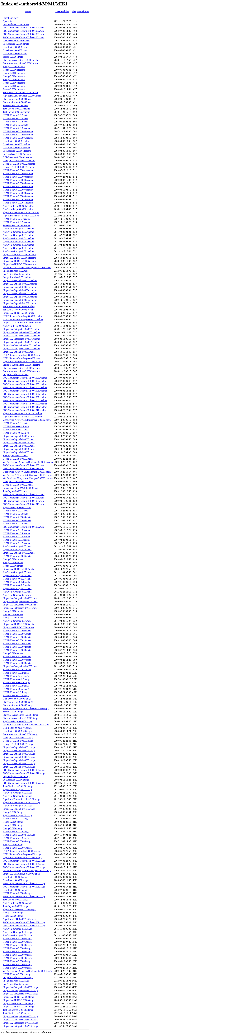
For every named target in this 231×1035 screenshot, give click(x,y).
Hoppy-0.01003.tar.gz (13, 844)
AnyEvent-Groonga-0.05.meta (17, 572)
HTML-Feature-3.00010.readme (18, 199)
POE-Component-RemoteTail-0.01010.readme (25, 407)
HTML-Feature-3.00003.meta (17, 650)
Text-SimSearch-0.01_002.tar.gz (18, 1010)
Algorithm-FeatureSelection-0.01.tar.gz (21, 799)
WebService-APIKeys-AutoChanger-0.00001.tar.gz (27, 870)
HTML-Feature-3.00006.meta (17, 656)
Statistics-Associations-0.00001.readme (21, 365)
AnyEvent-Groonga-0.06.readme (18, 245)
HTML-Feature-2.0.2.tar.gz (16, 831)
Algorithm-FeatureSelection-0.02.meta (21, 215)
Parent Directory (10, 18)
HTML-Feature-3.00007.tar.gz (17, 964)
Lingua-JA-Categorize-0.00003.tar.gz (20, 990)
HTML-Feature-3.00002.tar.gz (17, 938)
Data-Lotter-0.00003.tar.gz (15, 890)
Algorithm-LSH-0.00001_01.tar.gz (19, 919)
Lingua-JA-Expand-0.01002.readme (20, 303)
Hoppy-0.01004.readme (14, 82)
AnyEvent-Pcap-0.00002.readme (18, 209)
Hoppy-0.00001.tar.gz (13, 916)
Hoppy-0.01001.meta (13, 611)
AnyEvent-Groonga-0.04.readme (18, 238)
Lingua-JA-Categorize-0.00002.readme (21, 332)
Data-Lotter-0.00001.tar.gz (15, 877)
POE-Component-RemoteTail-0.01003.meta (23, 34)
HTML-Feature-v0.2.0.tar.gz (16, 689)
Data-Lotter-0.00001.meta (15, 47)
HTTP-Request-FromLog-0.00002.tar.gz (22, 851)
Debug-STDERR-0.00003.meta (18, 459)
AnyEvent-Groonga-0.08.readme (18, 251)
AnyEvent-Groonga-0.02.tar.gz (17, 792)
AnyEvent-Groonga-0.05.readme (18, 241)
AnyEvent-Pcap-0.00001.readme (18, 206)
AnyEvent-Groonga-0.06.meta (17, 575)
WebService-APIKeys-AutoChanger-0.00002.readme (28, 478)
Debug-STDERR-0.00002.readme (19, 164)
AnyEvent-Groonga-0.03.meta (17, 595)
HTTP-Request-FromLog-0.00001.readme (23, 316)
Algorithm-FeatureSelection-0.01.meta (21, 212)
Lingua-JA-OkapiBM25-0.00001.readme (22, 322)
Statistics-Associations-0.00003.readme (21, 371)
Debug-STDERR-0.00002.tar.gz (18, 737)
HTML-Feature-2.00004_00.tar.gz (19, 835)
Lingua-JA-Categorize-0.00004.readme (21, 339)
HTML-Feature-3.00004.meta (17, 630)
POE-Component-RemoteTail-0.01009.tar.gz (24, 922)
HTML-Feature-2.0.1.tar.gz (16, 818)
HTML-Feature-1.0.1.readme (16, 540)
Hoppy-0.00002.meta (13, 566)
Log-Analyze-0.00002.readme (17, 154)
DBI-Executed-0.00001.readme (17, 157)
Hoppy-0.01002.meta (13, 559)
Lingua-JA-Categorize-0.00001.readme (21, 329)
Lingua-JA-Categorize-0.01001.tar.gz (20, 1023)
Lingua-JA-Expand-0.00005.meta (18, 446)
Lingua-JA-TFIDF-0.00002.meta (18, 569)
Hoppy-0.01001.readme (14, 73)
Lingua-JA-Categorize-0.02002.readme (21, 348)
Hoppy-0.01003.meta (13, 653)
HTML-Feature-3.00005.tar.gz (17, 951)
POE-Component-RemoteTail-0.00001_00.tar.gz (25, 708)
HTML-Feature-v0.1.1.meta (16, 426)
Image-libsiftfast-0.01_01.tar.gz (18, 977)
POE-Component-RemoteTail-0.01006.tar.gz (24, 886)
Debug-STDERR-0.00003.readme (19, 167)
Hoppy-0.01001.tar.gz (13, 825)
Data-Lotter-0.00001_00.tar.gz (17, 731)
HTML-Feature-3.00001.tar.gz (17, 942)
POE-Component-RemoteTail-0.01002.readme (25, 381)
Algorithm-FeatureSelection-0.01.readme (22, 413)
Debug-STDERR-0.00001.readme (19, 160)
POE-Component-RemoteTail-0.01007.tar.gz (24, 783)
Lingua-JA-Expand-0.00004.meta (18, 442)
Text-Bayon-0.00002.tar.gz (15, 906)
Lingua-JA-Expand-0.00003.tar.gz (19, 750)
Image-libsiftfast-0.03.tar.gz (16, 984)
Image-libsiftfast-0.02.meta (15, 271)
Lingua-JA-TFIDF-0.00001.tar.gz (18, 1006)
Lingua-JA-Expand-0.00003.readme (20, 287)
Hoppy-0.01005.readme (14, 86)
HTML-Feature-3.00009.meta (17, 637)
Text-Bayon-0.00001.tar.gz (15, 899)
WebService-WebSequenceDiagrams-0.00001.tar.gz (27, 971)
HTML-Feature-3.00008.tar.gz (17, 967)
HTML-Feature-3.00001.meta (17, 643)
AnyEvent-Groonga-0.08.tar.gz (17, 815)
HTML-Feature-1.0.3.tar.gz (16, 685)
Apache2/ (7, 21)
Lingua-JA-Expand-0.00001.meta (18, 352)
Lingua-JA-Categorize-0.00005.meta (20, 604)
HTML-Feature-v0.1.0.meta (16, 433)
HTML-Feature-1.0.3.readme (16, 530)
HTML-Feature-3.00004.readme (18, 180)
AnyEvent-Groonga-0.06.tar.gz (17, 935)
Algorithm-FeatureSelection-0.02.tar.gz (21, 802)
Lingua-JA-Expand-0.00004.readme (20, 290)
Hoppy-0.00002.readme (14, 70)
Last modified (62, 11)
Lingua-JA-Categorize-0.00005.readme (21, 342)
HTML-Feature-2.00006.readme (18, 138)
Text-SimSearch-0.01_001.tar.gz (18, 786)
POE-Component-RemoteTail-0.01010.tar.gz (24, 896)
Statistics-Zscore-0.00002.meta (17, 102)
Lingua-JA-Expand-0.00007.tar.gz (19, 763)
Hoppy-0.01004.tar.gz (13, 822)
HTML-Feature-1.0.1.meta (15, 423)
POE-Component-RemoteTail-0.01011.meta (23, 468)
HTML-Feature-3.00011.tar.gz (17, 974)
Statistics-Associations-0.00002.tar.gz (20, 718)
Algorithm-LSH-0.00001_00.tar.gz (19, 909)
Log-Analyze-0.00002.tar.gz (16, 779)
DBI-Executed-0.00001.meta (16, 40)
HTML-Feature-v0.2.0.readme (17, 585)
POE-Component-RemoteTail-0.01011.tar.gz (24, 773)
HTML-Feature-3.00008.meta (17, 663)
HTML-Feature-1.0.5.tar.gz (16, 695)
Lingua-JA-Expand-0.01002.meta (18, 553)
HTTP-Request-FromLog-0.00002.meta (21, 358)
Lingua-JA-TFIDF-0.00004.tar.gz (18, 1000)
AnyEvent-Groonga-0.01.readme (18, 228)
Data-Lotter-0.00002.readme (16, 144)
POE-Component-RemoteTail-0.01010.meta (23, 504)
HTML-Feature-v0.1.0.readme (17, 578)
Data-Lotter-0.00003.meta (15, 53)
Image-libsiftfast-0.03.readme (17, 277)
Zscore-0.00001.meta (13, 57)
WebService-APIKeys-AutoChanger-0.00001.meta (27, 471)
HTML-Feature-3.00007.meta (17, 660)
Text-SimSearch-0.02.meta (15, 105)
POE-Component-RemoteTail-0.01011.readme (25, 410)
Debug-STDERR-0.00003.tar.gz (18, 741)
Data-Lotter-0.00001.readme (16, 141)
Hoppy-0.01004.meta (13, 562)
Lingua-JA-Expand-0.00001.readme (20, 280)
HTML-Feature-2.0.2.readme (16, 222)
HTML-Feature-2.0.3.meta (15, 523)
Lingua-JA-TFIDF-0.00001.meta (18, 313)
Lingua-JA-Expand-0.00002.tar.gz (19, 760)
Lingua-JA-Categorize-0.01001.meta (20, 608)
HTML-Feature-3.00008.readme (18, 193)
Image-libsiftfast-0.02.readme (17, 274)
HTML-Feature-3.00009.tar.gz (17, 955)
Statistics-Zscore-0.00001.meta (17, 99)
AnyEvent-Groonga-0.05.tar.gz (17, 929)
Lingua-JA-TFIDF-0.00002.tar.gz (18, 997)
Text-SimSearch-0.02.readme (16, 225)
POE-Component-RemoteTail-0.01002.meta (23, 31)
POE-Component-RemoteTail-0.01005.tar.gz (24, 883)
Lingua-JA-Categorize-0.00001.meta (20, 598)
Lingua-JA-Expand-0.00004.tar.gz (19, 754)
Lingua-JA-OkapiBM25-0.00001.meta (21, 488)
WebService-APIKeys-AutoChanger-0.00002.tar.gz (27, 724)
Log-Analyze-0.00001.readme (17, 151)
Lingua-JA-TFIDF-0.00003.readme (19, 261)
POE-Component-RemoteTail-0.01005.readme (25, 390)
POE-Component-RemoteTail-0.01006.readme (25, 394)
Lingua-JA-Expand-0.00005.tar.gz (19, 757)
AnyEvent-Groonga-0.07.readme (18, 248)
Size (74, 11)
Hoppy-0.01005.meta (13, 614)
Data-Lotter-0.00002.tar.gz (15, 880)
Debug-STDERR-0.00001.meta (18, 481)
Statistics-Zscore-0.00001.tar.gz (18, 702)
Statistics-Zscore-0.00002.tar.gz (18, 705)
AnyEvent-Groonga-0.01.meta (17, 588)
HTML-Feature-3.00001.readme (18, 170)
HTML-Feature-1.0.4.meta (15, 121)
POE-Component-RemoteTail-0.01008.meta (23, 465)
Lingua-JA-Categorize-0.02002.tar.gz (20, 1026)
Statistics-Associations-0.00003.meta (20, 92)
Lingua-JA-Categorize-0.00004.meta (20, 601)
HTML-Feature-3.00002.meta (17, 647)
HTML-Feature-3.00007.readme (18, 189)
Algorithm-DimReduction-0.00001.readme (23, 361)
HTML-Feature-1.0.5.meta (15, 125)
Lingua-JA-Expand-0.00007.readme (20, 300)
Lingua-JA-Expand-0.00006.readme (20, 296)
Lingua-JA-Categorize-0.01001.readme (21, 345)
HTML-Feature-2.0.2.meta (15, 514)
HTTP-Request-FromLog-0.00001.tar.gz (22, 854)
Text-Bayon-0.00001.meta (15, 491)
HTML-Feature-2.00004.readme (18, 131)
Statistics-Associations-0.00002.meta (20, 63)
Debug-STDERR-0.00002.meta (18, 484)
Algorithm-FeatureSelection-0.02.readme (22, 416)
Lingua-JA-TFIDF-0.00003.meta (18, 624)
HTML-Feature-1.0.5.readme (16, 536)
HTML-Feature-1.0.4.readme (16, 533)
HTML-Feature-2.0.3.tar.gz (16, 838)
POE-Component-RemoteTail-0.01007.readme (25, 397)
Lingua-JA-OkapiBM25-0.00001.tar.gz (21, 873)
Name (28, 11)
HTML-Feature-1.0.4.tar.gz (16, 692)
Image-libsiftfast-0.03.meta (15, 374)
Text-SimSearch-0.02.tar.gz (16, 1013)
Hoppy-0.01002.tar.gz (13, 828)
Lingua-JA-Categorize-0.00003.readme (21, 335)
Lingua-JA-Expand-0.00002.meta (18, 436)
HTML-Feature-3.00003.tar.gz (17, 945)
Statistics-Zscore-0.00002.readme (18, 309)
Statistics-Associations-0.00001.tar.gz (20, 715)
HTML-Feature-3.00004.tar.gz (17, 948)
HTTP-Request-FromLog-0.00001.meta (21, 355)
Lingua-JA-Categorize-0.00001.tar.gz (20, 993)
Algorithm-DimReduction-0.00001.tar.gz (22, 857)
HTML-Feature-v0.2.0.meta (16, 429)
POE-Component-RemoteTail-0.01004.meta (23, 37)
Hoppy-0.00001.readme (14, 66)
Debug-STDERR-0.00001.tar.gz (18, 744)
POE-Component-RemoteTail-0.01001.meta (23, 27)
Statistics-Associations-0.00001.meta (20, 60)
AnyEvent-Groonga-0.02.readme (18, 232)
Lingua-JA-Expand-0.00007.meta (18, 452)
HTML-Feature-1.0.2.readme (16, 543)
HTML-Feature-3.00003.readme (18, 176)
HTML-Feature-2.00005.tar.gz (17, 848)
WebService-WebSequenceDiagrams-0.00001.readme (28, 462)
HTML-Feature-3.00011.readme (18, 202)
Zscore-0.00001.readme (14, 89)
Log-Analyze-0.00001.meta (16, 24)
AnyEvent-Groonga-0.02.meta (17, 591)
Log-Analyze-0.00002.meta (16, 44)
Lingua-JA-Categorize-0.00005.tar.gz (20, 1019)
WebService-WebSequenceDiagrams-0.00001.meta (27, 267)
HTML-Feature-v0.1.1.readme (17, 582)
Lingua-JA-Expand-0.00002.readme (20, 283)
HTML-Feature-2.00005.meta (17, 520)
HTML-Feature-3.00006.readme (18, 186)
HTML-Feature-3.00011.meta (17, 669)
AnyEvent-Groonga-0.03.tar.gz (17, 796)
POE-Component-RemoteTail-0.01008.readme (25, 400)
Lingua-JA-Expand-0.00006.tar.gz (19, 766)
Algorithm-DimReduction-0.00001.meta (22, 95)
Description (83, 11)
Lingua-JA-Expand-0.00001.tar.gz (19, 747)
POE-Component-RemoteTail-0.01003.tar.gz (24, 867)
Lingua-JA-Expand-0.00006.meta (18, 449)
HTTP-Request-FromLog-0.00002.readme (23, 319)
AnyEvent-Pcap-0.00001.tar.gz (17, 721)
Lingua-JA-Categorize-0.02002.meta (20, 666)
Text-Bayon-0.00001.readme (16, 108)
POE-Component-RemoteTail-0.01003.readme (25, 384)
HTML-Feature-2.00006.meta (17, 556)
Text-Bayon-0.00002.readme (16, 112)
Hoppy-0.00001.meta (13, 617)
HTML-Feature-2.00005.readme (18, 134)
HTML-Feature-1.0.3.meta (15, 118)
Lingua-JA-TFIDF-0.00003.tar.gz (18, 1003)
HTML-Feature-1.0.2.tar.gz (16, 672)
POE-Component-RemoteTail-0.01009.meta (23, 501)
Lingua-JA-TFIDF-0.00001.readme (19, 254)
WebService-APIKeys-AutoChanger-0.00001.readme (28, 475)
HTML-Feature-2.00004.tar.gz (17, 841)
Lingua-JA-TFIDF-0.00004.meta (18, 627)
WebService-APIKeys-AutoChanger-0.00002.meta (27, 420)
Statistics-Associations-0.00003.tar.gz (20, 734)
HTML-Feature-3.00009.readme (18, 196)
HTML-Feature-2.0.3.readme (16, 128)
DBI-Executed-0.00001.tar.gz (17, 698)
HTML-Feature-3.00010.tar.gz (17, 958)
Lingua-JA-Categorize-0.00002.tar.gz (20, 987)
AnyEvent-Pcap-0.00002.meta (17, 507)
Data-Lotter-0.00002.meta (15, 50)
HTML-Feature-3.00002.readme (18, 173)
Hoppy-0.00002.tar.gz (13, 812)
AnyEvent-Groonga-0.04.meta (17, 621)
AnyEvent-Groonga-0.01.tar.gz (17, 789)
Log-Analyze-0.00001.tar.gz (16, 776)
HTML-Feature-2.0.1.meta (15, 510)
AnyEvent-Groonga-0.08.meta (17, 549)
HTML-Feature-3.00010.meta (17, 640)
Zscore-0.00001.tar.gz (13, 711)
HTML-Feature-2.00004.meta (17, 517)
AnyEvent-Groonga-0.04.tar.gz (17, 805)
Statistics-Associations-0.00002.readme (21, 368)
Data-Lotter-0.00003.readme (16, 147)
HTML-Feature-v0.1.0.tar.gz (16, 679)
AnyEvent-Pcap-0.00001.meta (17, 326)
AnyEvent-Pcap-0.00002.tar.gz (17, 903)
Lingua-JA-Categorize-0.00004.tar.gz (20, 1016)
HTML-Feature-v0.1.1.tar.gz (16, 682)
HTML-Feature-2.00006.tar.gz (17, 893)
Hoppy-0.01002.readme (14, 76)
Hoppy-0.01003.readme (14, 79)
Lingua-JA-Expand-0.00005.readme (20, 293)
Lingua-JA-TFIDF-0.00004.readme (19, 264)
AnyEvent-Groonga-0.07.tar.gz (17, 932)
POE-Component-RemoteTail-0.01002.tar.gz (24, 861)
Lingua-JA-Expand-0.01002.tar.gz (19, 809)
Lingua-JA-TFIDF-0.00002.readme (19, 258)
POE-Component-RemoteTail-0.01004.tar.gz (24, 925)
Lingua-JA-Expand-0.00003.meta (18, 439)
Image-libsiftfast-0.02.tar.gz (16, 980)
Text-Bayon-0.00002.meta (15, 455)
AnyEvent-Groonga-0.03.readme (18, 235)
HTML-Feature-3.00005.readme (18, 183)
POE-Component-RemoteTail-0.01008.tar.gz (24, 770)
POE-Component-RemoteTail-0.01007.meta (23, 527)
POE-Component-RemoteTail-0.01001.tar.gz (24, 864)
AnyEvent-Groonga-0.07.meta (17, 546)
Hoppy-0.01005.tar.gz (13, 912)
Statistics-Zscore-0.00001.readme (18, 306)
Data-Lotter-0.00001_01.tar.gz (17, 728)
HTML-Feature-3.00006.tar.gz (17, 961)
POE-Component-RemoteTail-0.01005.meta (23, 494)
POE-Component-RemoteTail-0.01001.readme (25, 377)
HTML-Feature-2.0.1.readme (16, 219)
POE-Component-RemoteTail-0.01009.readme (25, 403)
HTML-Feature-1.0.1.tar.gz (16, 676)
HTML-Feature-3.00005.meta (17, 634)
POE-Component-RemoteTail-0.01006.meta (23, 497)
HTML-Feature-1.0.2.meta (15, 115)
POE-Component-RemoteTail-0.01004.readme (25, 387)
